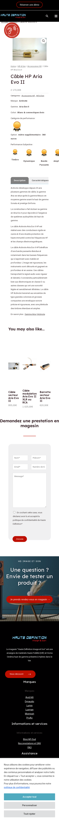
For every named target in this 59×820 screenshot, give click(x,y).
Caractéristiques (40, 180)
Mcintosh (29, 713)
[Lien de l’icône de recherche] (47, 16)
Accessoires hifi (34, 66)
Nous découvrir (20, 674)
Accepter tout (29, 797)
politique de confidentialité (17, 787)
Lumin (29, 705)
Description (19, 180)
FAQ (30, 747)
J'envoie (19, 539)
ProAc (29, 718)
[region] (29, 789)
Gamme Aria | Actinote (35, 314)
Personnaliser (29, 805)
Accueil (4, 22)
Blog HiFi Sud (29, 739)
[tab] (20, 180)
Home (13, 66)
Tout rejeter (29, 814)
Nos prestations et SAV (29, 743)
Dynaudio (29, 701)
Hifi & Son (22, 66)
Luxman (29, 709)
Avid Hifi (29, 697)
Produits (13, 22)
